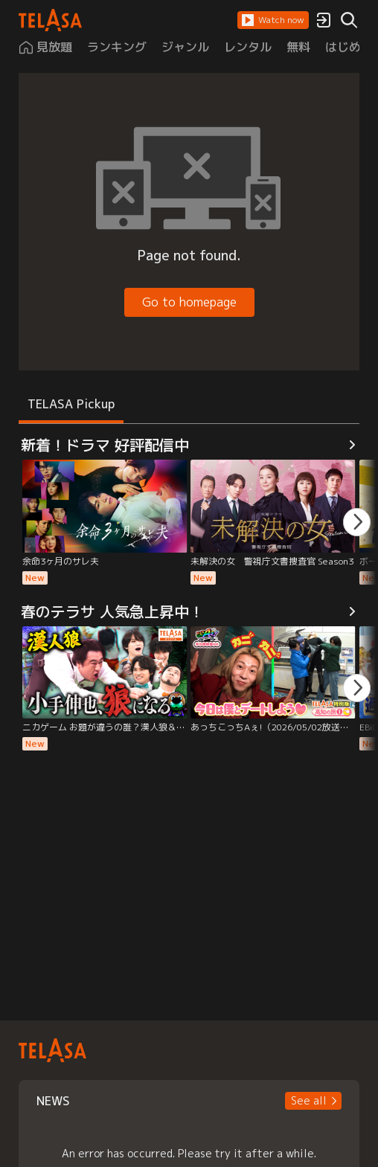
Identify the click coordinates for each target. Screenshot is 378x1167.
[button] (273, 20)
